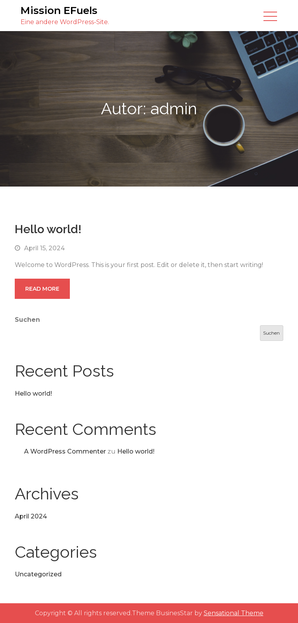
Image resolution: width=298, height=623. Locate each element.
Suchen (27, 319)
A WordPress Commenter (65, 451)
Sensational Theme (233, 613)
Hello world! (48, 229)
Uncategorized (38, 574)
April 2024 (31, 516)
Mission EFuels (59, 10)
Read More (42, 288)
